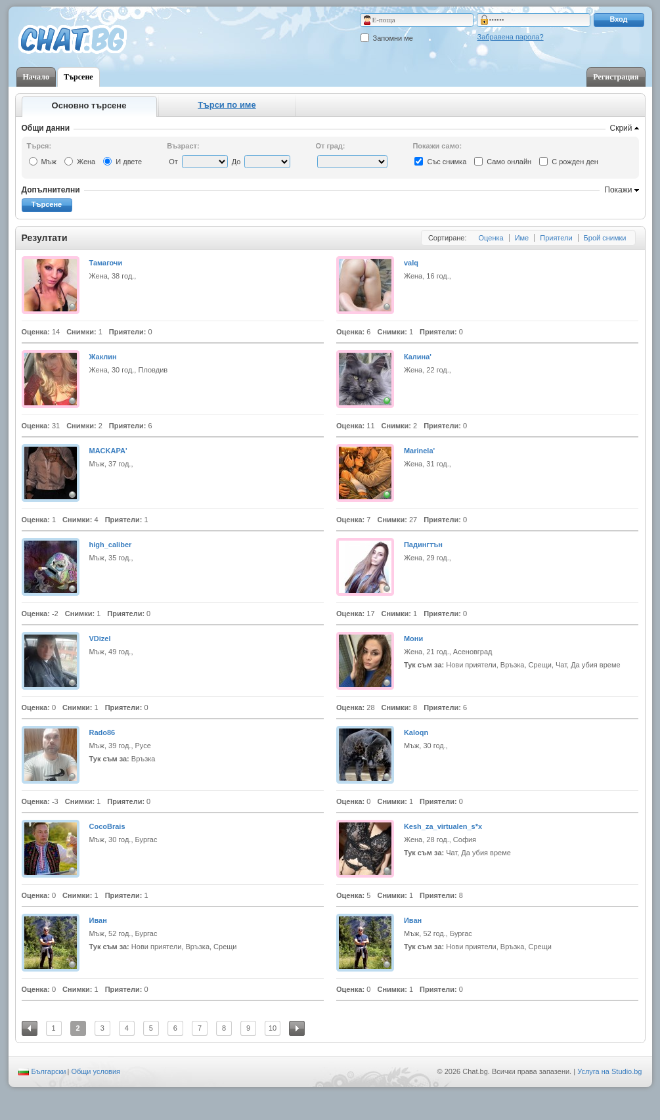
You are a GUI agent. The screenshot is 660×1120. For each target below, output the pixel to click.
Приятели (556, 238)
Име (522, 238)
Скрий (621, 128)
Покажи (618, 189)
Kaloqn (416, 732)
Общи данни (46, 128)
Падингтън (423, 545)
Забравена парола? (510, 37)
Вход (618, 19)
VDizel (100, 638)
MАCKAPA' (108, 451)
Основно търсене (89, 105)
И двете (129, 162)
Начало (36, 76)
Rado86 (102, 732)
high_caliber (110, 545)
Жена (86, 162)
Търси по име (226, 105)
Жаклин (103, 357)
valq (411, 263)
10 (272, 1028)
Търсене (78, 76)
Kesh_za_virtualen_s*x (443, 826)
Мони (413, 638)
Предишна (29, 1028)
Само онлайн (509, 162)
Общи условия (95, 1071)
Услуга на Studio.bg (609, 1071)
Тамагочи (106, 263)
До (236, 162)
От (173, 162)
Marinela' (419, 451)
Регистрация (615, 76)
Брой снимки (605, 238)
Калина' (417, 357)
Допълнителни (51, 189)
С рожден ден (575, 162)
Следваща (297, 1028)
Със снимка (446, 162)
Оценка (491, 238)
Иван (98, 920)
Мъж (48, 162)
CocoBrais (107, 826)
